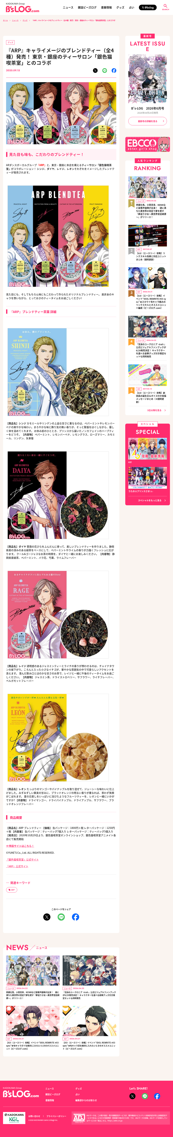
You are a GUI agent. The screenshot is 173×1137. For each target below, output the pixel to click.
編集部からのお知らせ (86, 1100)
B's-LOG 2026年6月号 (147, 108)
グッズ (120, 7)
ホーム (5, 20)
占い (131, 7)
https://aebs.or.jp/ (115, 1120)
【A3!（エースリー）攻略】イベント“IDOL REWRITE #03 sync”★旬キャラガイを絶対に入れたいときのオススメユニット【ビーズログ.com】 (32, 1054)
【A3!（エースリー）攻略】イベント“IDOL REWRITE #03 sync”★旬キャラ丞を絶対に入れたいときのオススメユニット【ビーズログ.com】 (89, 1052)
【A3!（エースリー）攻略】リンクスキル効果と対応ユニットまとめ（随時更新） (151, 254)
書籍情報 (106, 7)
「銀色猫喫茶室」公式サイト (22, 859)
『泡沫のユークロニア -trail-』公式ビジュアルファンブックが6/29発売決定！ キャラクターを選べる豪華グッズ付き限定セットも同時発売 (89, 996)
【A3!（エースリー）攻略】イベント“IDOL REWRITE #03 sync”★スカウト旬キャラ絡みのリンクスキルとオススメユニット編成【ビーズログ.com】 (151, 298)
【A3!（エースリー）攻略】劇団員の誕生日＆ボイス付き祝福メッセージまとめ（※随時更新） (151, 392)
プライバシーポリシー (56, 1116)
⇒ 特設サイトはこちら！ (20, 846)
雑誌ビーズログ (87, 7)
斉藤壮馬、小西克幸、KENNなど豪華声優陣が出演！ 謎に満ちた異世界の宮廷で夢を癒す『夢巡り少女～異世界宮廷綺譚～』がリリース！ (32, 998)
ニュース (68, 7)
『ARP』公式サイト (17, 866)
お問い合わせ (34, 1116)
